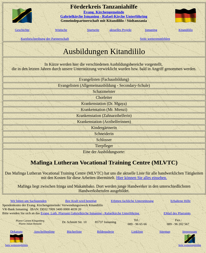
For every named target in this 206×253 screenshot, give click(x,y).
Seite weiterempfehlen (155, 38)
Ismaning (151, 30)
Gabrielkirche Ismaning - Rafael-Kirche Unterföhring (103, 16)
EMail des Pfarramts (177, 213)
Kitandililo (186, 30)
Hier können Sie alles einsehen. (141, 178)
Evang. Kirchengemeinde (103, 12)
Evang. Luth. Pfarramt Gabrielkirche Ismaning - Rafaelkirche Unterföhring (90, 213)
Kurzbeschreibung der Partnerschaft (45, 38)
